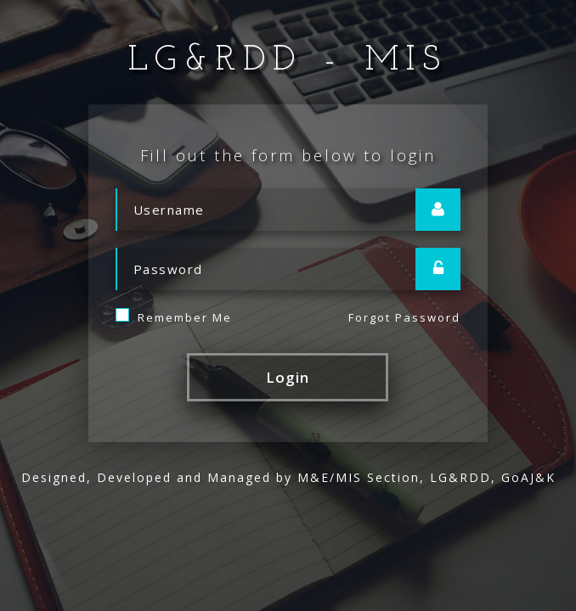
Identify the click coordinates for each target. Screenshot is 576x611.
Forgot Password (404, 317)
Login (287, 377)
